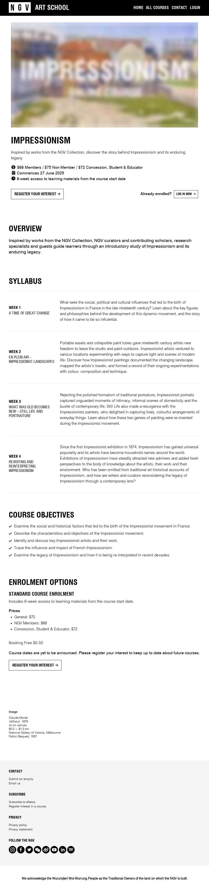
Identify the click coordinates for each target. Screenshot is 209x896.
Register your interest (35, 194)
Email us (14, 783)
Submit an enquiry (21, 779)
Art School (52, 8)
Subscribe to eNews (22, 802)
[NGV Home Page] (20, 8)
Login (195, 8)
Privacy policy (18, 825)
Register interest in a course (27, 806)
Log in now (184, 194)
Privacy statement (20, 829)
